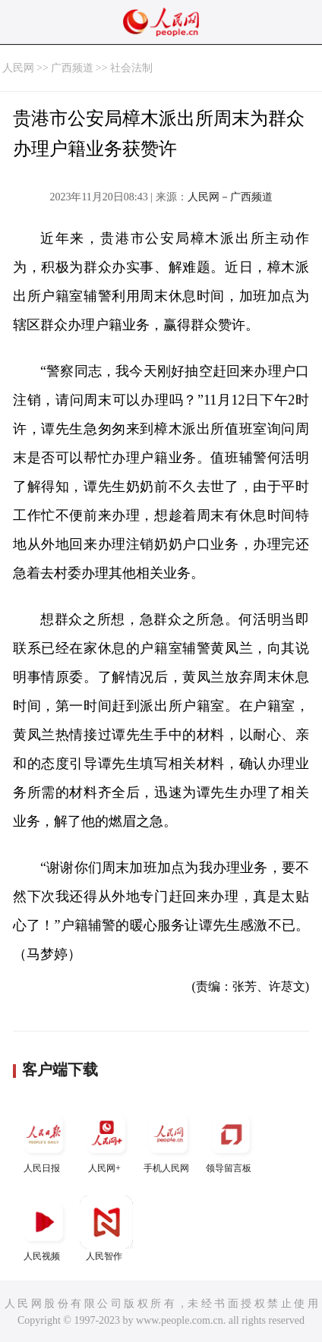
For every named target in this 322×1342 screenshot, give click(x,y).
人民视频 (44, 1229)
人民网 (18, 68)
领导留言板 (230, 1140)
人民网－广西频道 (230, 197)
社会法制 (131, 68)
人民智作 (106, 1229)
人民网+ (106, 1140)
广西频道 (72, 68)
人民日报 (44, 1140)
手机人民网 (168, 1140)
